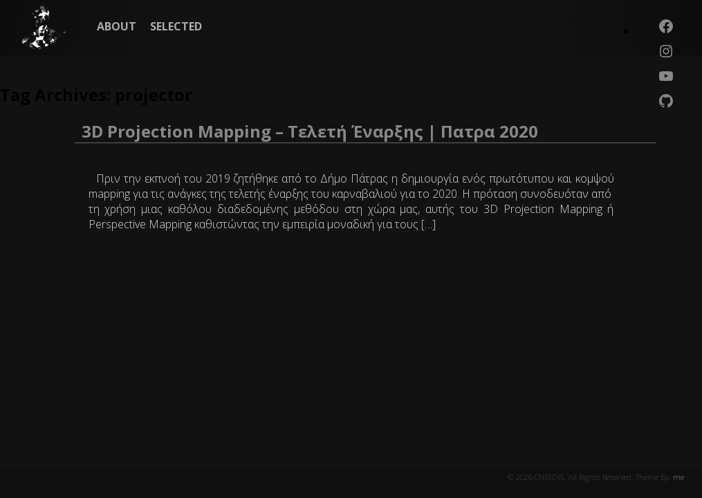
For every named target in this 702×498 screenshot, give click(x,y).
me (678, 477)
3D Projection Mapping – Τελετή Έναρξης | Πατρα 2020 (310, 131)
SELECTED (176, 26)
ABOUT (116, 26)
